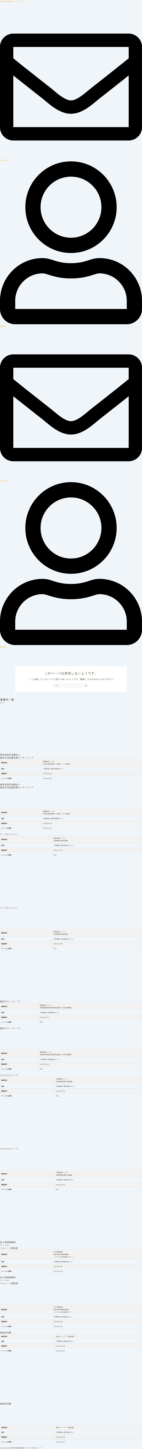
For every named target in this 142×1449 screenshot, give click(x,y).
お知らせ (3, 15)
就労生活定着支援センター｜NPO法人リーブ (15, 1)
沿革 (25, 15)
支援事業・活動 (11, 15)
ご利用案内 (20, 15)
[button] (11, 15)
